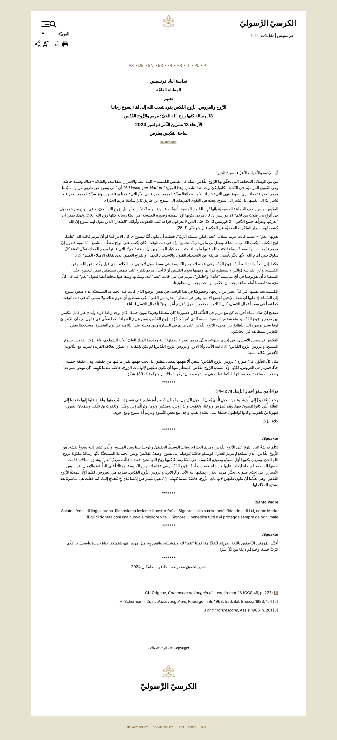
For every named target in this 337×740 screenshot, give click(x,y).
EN (150, 65)
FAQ (203, 727)
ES (160, 65)
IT (188, 65)
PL (196, 65)
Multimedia (168, 142)
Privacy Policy (137, 727)
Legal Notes (187, 727)
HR (179, 65)
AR (131, 65)
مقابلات (267, 35)
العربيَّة (58, 35)
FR (169, 65)
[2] (78, 255)
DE (141, 65)
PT (206, 65)
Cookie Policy (163, 727)
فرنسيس (284, 35)
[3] (224, 346)
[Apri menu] (45, 24)
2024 (254, 35)
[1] (175, 242)
